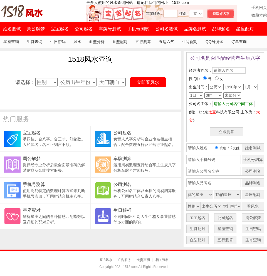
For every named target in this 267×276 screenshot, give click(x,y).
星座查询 (11, 41)
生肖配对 (190, 41)
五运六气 (166, 41)
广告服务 (124, 260)
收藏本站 (259, 15)
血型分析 (97, 41)
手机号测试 (138, 28)
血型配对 (120, 41)
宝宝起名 (60, 28)
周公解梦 (36, 28)
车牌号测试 (110, 28)
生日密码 (58, 41)
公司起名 (84, 28)
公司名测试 (166, 28)
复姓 (233, 148)
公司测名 (122, 184)
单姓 (220, 148)
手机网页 (259, 7)
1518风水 (105, 260)
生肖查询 (34, 41)
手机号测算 (34, 184)
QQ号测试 (214, 41)
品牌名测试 (195, 28)
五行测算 (143, 41)
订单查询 (239, 41)
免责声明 (143, 260)
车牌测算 (122, 158)
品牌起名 (221, 28)
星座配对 (245, 28)
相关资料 (162, 260)
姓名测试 (12, 28)
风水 (77, 41)
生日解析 (122, 210)
